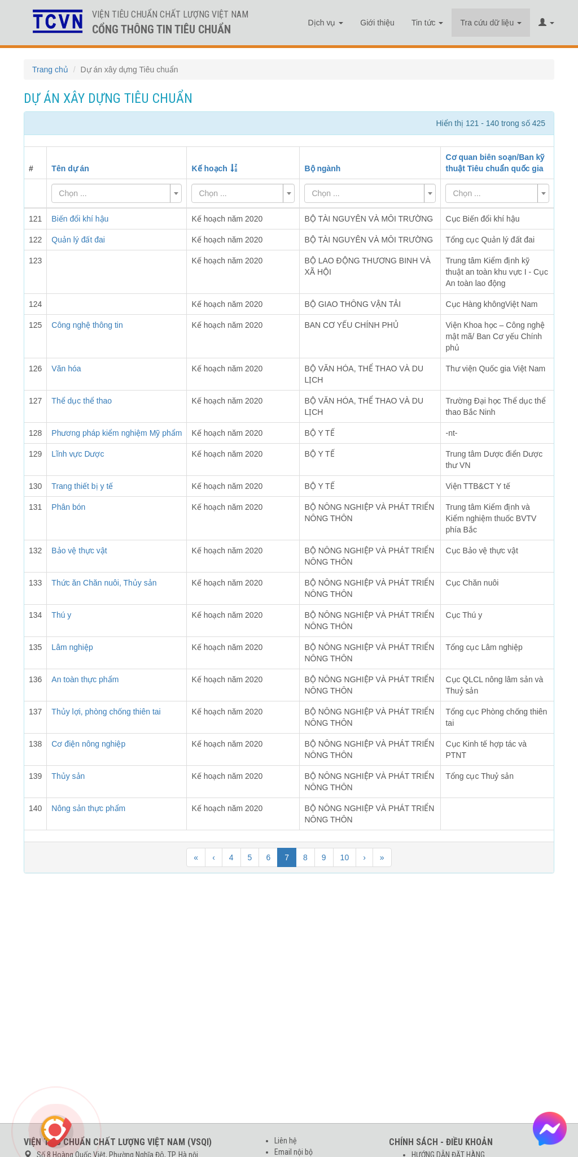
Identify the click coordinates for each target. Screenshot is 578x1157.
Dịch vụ (326, 22)
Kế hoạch (209, 168)
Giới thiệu (377, 22)
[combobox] (116, 193)
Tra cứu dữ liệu (491, 22)
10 (344, 857)
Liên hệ (285, 1140)
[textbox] (113, 193)
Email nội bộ (293, 1151)
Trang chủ (50, 69)
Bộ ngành (322, 168)
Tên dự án (70, 168)
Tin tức (427, 22)
